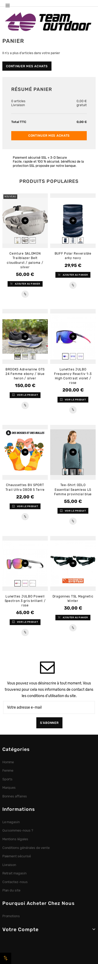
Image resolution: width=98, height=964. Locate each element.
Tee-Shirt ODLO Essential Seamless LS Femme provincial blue (73, 489)
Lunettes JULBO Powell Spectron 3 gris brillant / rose (25, 601)
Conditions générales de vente (26, 848)
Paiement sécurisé (16, 856)
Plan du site (11, 890)
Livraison (9, 865)
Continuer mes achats (27, 66)
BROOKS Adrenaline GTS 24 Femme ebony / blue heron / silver (25, 374)
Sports (7, 779)
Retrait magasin (14, 873)
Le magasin (11, 822)
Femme (8, 770)
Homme (8, 762)
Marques (9, 788)
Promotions (11, 916)
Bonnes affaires (14, 796)
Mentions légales (15, 839)
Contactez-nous (15, 882)
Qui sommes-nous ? (17, 830)
